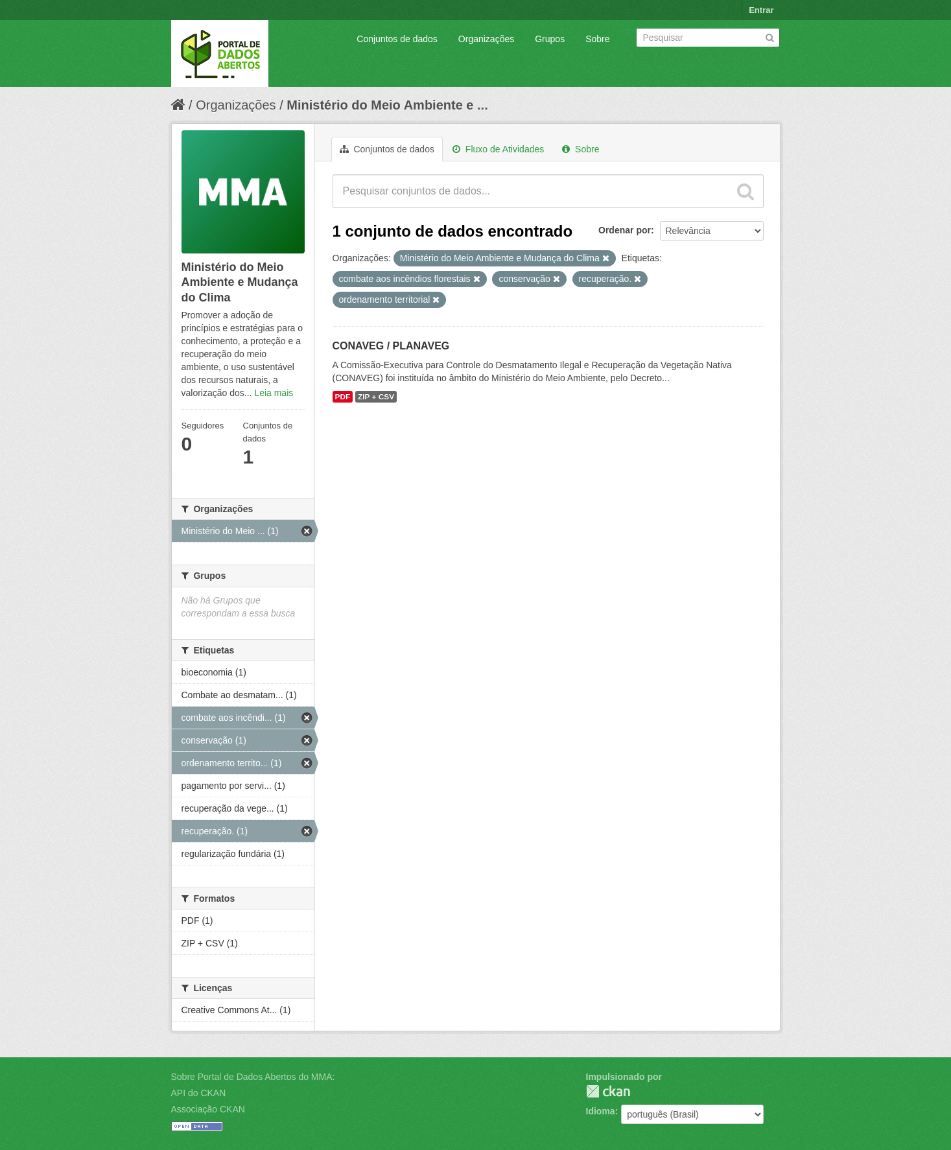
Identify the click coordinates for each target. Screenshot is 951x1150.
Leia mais (273, 393)
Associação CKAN (208, 1109)
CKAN (608, 1091)
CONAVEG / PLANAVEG (391, 345)
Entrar (761, 10)
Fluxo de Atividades (498, 149)
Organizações (486, 39)
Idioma (600, 1111)
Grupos (550, 39)
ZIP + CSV (376, 396)
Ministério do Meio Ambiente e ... (387, 105)
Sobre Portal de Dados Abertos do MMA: (253, 1077)
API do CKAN (198, 1093)
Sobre (597, 39)
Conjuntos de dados (397, 39)
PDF (343, 396)
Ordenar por (624, 230)
